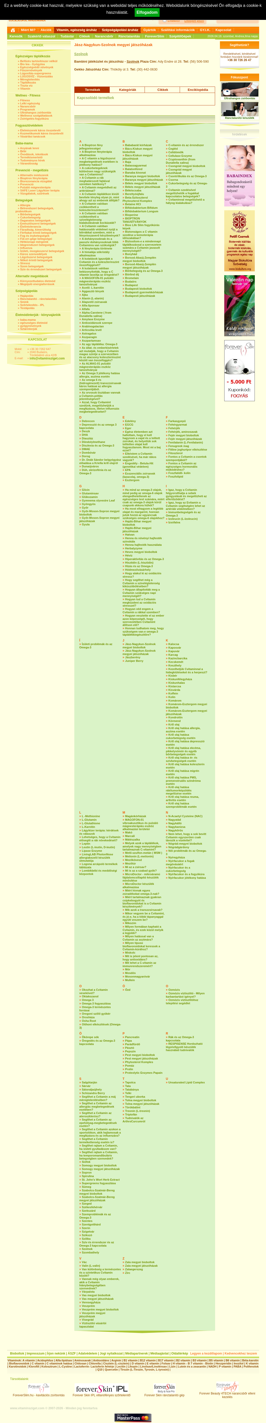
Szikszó (87, 1235)
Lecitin (120, 1366)
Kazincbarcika (178, 658)
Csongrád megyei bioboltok (187, 166)
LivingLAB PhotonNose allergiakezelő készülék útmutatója (96, 857)
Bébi (23, 151)
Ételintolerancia (30, 226)
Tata (128, 1085)
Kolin (172, 697)
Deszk (86, 431)
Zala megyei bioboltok (140, 1262)
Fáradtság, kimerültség (35, 229)
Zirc (127, 1272)
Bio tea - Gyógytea (32, 64)
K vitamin (252, 1363)
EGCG (129, 424)
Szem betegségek (32, 266)
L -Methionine (91, 816)
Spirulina (88, 1176)
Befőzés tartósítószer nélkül (38, 61)
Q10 (100, 1369)
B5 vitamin (216, 1360)
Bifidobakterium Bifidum (141, 207)
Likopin (133, 1366)
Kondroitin (176, 717)
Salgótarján (89, 1082)
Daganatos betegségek (35, 220)
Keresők (16, 36)
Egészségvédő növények (36, 67)
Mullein (130, 980)
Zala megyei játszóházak (141, 1265)
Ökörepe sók (90, 1037)
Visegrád (88, 1319)
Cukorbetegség (30, 217)
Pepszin (130, 1051)
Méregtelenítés (30, 79)
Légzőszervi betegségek (36, 257)
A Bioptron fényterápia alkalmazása (95, 153)
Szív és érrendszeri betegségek (41, 269)
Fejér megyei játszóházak (185, 438)
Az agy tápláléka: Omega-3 (99, 344)
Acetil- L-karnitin (93, 287)
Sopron (87, 1172)
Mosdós (130, 972)
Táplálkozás (28, 82)
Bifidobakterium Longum (141, 211)
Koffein (173, 693)
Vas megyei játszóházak (98, 1298)
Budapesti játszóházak (140, 295)
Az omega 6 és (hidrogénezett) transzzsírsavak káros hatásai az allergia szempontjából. (100, 384)
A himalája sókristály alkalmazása (94, 253)
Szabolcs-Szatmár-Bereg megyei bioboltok (97, 1192)
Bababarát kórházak (138, 145)
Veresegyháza (91, 1302)
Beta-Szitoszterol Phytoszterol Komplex (137, 199)
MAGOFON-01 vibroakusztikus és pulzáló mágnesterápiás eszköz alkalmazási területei (140, 824)
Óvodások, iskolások (34, 154)
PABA (238, 1366)
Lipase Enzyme (92, 850)
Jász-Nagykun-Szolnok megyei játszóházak (139, 652)
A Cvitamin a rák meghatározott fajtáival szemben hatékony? (94, 181)
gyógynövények (30, 325)
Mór (127, 969)
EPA (128, 469)
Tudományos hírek (32, 160)
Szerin (86, 1228)
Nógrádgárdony (179, 847)
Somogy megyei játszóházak (101, 1168)
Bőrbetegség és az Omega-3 (144, 270)
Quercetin (111, 1369)
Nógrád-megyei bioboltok (185, 843)
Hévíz (129, 555)
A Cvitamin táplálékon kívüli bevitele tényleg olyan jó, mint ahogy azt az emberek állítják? (99, 197)
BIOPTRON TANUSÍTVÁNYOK (135, 220)
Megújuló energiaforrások (37, 284)
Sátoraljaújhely (92, 1089)
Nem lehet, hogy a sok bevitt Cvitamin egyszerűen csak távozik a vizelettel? (186, 837)
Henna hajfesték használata (143, 544)
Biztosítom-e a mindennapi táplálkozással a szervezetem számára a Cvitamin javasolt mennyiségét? (142, 246)
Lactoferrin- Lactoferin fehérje (94, 1366)
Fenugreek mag (179, 446)
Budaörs (131, 281)
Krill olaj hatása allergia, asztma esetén (183, 730)
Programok (27, 109)
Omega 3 (88, 999)
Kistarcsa (175, 686)
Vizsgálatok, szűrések (34, 193)
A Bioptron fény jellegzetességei (91, 147)
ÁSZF (72, 1353)
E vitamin (153, 1363)
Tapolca (130, 1082)
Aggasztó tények (93, 291)
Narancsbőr (104, 36)
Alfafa (86, 309)
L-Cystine (65, 1366)
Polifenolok (251, 1366)
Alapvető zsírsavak (94, 301)
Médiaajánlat (159, 1353)
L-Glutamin (89, 819)
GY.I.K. (205, 30)
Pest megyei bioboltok (140, 1054)
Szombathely (90, 1252)
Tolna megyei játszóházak (142, 1103)
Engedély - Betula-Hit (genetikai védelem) (138, 465)
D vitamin (138, 1363)
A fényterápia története (97, 248)
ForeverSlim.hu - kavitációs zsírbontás (38, 1394)
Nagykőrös (176, 830)
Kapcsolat (223, 30)
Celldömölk (176, 152)
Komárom (175, 700)
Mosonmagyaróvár (137, 976)
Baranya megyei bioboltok (142, 176)
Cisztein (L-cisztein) (116, 1363)
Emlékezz (174, 20)
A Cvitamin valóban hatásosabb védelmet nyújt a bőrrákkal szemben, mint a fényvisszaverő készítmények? (99, 231)
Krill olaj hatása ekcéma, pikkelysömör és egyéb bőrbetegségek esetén (183, 751)
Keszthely (175, 665)
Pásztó (129, 1047)
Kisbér (173, 675)
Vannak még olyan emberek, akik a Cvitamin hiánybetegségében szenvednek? (99, 1283)
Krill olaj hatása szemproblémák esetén (181, 805)
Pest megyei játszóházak (141, 1058)
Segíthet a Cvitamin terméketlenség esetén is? (97, 1140)
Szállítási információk (178, 30)
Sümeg (86, 1186)
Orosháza (88, 1017)
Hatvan (130, 534)
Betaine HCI (133, 204)
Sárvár (86, 1085)
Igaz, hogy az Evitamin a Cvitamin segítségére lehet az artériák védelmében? (185, 505)
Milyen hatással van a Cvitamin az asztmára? (138, 938)
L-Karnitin (88, 826)
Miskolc (130, 952)
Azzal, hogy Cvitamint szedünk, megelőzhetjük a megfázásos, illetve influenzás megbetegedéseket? (99, 407)
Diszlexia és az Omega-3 (98, 445)
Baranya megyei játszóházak (144, 179)
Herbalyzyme (134, 548)
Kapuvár (174, 651)
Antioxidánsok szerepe (97, 322)
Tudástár (67, 36)
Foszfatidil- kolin (180, 473)
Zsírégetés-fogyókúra (34, 118)
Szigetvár (88, 1231)
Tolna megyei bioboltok (140, 1100)
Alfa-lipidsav (63, 1360)
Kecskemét (176, 661)
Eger (128, 428)
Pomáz (129, 1065)
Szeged (87, 1203)
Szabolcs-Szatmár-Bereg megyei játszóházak (97, 1198)
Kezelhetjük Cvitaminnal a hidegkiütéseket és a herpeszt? (186, 670)
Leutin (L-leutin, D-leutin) (98, 847)
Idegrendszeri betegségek (37, 244)
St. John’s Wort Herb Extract (101, 1179)
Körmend (175, 720)
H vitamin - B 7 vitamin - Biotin (193, 1363)
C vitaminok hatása (59, 1363)
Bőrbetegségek (30, 214)
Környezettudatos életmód (37, 281)
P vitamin (225, 1366)
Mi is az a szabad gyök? (141, 870)
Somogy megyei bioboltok (99, 1165)
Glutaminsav (90, 493)
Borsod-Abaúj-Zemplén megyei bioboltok (139, 259)
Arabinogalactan (93, 326)
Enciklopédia (198, 90)
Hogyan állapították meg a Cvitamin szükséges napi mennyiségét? (141, 592)
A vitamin (28, 1360)
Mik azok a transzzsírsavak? (144, 909)
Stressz (25, 263)
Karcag (173, 654)
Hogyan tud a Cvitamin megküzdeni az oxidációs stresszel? (139, 602)
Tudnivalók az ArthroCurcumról (134, 1120)
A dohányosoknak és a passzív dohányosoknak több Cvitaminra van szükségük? (98, 242)
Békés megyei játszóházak (142, 186)
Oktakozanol (90, 996)
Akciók (46, 30)
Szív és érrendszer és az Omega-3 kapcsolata (96, 1244)
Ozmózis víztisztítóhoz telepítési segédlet (182, 1001)
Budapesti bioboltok (138, 288)
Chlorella (95, 1363)
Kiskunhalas (177, 682)
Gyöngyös (89, 504)
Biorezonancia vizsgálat (36, 181)
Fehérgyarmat (178, 424)
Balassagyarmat (136, 165)
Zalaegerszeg (134, 1269)
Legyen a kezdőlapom (206, 1353)
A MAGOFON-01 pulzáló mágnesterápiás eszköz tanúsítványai (96, 281)
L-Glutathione (91, 823)
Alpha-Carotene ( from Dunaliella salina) (95, 314)
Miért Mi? (28, 30)
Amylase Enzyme (93, 319)
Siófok (86, 1161)
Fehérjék (174, 428)
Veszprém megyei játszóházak (92, 1315)
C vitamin (38, 1363)
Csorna (173, 179)
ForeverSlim (154, 36)
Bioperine (131, 214)
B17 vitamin (166, 1360)
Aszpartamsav (91, 340)
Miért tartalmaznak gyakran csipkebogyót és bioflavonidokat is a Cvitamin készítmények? (142, 902)
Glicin (86, 489)
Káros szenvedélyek (33, 254)
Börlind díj (132, 274)
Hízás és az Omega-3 (139, 566)
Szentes (87, 1220)
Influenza (26, 247)
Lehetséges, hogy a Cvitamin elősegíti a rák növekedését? (100, 838)
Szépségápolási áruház (120, 30)
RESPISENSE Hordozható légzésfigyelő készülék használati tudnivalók (184, 1047)
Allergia (25, 205)
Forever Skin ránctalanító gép (164, 1394)
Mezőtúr (130, 863)
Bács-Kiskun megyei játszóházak (138, 157)
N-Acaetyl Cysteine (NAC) (186, 816)
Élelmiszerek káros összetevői (40, 130)
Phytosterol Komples (139, 1062)
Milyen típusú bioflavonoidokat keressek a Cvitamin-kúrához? (141, 946)
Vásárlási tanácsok (32, 136)
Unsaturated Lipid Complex (187, 1082)
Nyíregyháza (177, 857)
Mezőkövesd (133, 859)
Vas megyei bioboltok (96, 1295)
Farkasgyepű (177, 421)
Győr (85, 507)
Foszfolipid (176, 476)
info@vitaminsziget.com (47, 358)
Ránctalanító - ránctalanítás (38, 298)
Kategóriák (127, 90)
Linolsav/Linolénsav (153, 1366)
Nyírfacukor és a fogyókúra (187, 874)
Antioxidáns (101, 1360)
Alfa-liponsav (91, 305)
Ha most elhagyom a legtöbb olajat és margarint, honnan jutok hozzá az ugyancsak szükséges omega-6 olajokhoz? (143, 513)
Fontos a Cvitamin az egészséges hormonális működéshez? (182, 466)
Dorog (86, 456)
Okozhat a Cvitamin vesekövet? (93, 991)
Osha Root (89, 1020)
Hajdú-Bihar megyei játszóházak (137, 529)
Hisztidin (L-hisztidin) (139, 562)
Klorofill (34, 1366)
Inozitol (239, 1363)
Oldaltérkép (179, 1353)
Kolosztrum (49, 1366)
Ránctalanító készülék (239, 117)
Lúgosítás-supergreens (35, 73)
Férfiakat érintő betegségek (38, 232)
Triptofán (131, 1114)
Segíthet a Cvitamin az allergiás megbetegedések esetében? (96, 1106)
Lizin (172, 1366)
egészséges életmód (33, 322)
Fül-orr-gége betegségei (36, 238)
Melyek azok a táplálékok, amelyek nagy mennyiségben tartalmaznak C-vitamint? (142, 846)
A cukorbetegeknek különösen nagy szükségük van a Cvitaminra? (97, 171)
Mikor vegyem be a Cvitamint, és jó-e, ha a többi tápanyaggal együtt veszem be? (144, 916)
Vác (84, 1262)
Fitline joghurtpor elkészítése (188, 449)
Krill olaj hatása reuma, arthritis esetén (182, 798)
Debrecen (88, 421)
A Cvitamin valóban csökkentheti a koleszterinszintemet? (94, 207)
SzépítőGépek (180, 36)
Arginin (116, 1360)
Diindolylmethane (93, 441)
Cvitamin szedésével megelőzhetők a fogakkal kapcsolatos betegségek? (183, 193)
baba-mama (28, 319)
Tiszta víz (26, 85)
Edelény (130, 421)
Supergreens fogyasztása (99, 1183)
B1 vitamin (130, 1360)
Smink (24, 301)
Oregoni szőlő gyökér (96, 1013)
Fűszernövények (31, 70)
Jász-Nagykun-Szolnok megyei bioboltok (139, 646)
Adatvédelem (87, 1353)
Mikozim (130, 923)
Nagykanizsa (177, 826)
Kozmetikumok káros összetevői (41, 133)
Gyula (86, 524)
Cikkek (84, 36)
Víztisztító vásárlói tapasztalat (92, 1325)
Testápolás (27, 308)
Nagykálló (175, 823)
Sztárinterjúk (28, 328)
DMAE (86, 449)
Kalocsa (174, 644)
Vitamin (25, 88)
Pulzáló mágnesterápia (35, 187)
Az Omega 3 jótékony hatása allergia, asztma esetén (99, 375)
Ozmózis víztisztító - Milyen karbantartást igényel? (185, 995)
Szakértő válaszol (41, 36)
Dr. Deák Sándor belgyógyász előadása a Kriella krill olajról (100, 461)
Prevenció (27, 184)
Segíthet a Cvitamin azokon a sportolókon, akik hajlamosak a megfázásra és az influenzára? (100, 1132)
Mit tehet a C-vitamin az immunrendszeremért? (139, 964)
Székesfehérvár (92, 1207)
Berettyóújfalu (134, 194)
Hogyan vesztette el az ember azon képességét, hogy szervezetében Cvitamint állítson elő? (143, 620)
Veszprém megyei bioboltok (100, 1309)
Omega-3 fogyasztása (96, 1003)
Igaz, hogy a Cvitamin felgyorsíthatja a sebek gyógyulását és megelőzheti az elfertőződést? (186, 494)
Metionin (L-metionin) (139, 856)
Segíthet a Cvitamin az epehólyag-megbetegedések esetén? (98, 1122)
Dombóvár (89, 452)
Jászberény (133, 657)
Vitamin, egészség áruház (77, 30)
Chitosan (81, 1363)
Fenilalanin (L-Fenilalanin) (186, 442)
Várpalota (88, 1291)
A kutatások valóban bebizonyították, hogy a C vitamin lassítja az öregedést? (99, 271)
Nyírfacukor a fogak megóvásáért (180, 862)
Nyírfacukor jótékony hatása (187, 877)
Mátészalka (132, 839)
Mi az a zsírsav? (135, 867)
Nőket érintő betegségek (36, 260)
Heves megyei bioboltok (141, 551)
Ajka (85, 294)
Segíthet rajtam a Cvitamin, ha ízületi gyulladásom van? (98, 1147)
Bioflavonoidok (19, 1363)
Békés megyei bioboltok (141, 183)
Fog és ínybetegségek (34, 235)
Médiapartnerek (136, 1353)
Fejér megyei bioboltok (184, 435)
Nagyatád (175, 819)
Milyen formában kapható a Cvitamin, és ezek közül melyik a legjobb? (143, 929)
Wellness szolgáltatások (36, 115)
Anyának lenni (29, 148)
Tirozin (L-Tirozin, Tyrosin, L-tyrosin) (144, 1369)
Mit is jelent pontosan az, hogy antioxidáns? (140, 958)
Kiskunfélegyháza (180, 679)
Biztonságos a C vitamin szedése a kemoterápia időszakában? (140, 235)
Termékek (92, 90)
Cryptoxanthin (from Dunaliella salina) (180, 161)
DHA (85, 434)
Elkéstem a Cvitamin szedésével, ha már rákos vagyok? (140, 457)
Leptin (86, 843)
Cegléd (173, 148)
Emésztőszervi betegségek (38, 223)
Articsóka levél (92, 329)
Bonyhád (131, 254)
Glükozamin (90, 496)
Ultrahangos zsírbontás (35, 112)
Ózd (128, 989)
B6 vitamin (233, 1360)
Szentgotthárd (91, 1224)
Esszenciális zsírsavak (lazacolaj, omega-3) (139, 475)
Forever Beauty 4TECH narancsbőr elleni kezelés (227, 1394)
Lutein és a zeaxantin (192, 1366)
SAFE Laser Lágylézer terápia (40, 190)
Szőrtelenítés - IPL (32, 304)
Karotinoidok (17, 1366)
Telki (128, 1093)
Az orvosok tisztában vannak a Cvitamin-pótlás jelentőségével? (99, 395)
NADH (212, 1366)
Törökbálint (133, 1107)
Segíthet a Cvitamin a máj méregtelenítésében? (97, 1098)
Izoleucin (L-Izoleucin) (183, 518)
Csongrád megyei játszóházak (179, 171)
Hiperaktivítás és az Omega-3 (144, 559)
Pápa (128, 1040)
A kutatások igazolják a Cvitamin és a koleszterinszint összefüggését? (99, 262)
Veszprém (88, 1305)
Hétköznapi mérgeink (34, 241)
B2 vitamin (183, 1360)
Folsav (165, 1363)
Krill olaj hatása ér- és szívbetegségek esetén (182, 759)
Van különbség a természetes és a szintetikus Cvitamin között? (100, 1272)
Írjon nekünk (56, 1353)
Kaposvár (175, 647)
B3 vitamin (200, 1360)
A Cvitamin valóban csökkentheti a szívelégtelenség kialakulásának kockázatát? (97, 218)
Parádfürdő (132, 1044)
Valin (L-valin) (91, 1265)
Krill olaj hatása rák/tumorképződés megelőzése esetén (179, 790)
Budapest (131, 285)
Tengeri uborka (135, 1096)
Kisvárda (174, 689)
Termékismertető (31, 157)
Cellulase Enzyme (180, 155)
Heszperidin (224, 1363)
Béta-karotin (250, 1360)
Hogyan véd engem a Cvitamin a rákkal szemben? (141, 610)
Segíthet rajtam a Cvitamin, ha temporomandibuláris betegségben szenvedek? (98, 1155)
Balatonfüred (134, 169)
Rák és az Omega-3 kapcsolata (180, 1039)
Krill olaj (174, 724)
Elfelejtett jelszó (194, 20)
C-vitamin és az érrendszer (186, 145)
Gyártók (149, 30)
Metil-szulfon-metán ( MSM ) (143, 852)
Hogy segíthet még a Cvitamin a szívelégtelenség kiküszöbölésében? (141, 583)
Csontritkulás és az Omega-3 (188, 176)
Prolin (129, 1069)
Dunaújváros (90, 466)
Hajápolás (26, 295)
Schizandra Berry (93, 1093)
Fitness (25, 100)
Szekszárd (89, 1210)
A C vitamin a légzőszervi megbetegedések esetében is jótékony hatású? (98, 161)
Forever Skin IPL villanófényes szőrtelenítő (102, 1394)
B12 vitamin (148, 1360)
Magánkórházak (135, 816)
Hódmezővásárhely (138, 569)
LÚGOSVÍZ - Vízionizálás (36, 76)
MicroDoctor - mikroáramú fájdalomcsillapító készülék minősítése (141, 877)
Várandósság (29, 163)
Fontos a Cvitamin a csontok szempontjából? (186, 458)
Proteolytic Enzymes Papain (144, 1072)
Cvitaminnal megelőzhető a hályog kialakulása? (185, 201)
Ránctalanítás (129, 36)
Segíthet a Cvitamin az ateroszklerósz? (95, 1114)
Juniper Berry (134, 660)
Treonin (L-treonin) (137, 1110)
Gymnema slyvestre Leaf (98, 500)
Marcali (130, 836)
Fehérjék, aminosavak (183, 431)
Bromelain (132, 278)
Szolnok (81, 54)
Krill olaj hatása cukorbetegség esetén (180, 736)
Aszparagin (89, 337)
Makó (128, 832)
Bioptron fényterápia (34, 178)
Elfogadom (147, 12)
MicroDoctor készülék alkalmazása (138, 885)
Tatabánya (132, 1089)
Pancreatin (132, 1037)
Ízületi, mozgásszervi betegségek (42, 251)
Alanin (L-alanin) (93, 298)
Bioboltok (17, 1353)
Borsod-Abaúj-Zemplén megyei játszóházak (139, 266)
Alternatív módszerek (34, 175)
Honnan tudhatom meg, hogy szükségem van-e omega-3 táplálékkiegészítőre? (143, 631)
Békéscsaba (133, 190)
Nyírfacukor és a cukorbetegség (178, 869)
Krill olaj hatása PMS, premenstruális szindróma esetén (183, 780)
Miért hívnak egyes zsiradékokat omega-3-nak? (141, 892)
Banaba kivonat (135, 172)
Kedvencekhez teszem (241, 1353)
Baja (128, 161)
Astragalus (89, 333)
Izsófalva (174, 522)
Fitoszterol (176, 453)
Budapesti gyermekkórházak (144, 292)
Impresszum (36, 1353)
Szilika (86, 1238)
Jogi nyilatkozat (111, 1353)
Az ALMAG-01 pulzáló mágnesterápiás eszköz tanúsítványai (95, 366)
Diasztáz (87, 438)
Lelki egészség (30, 103)
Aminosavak (82, 1360)
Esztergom (132, 480)
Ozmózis (174, 989)
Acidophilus (45, 1360)
